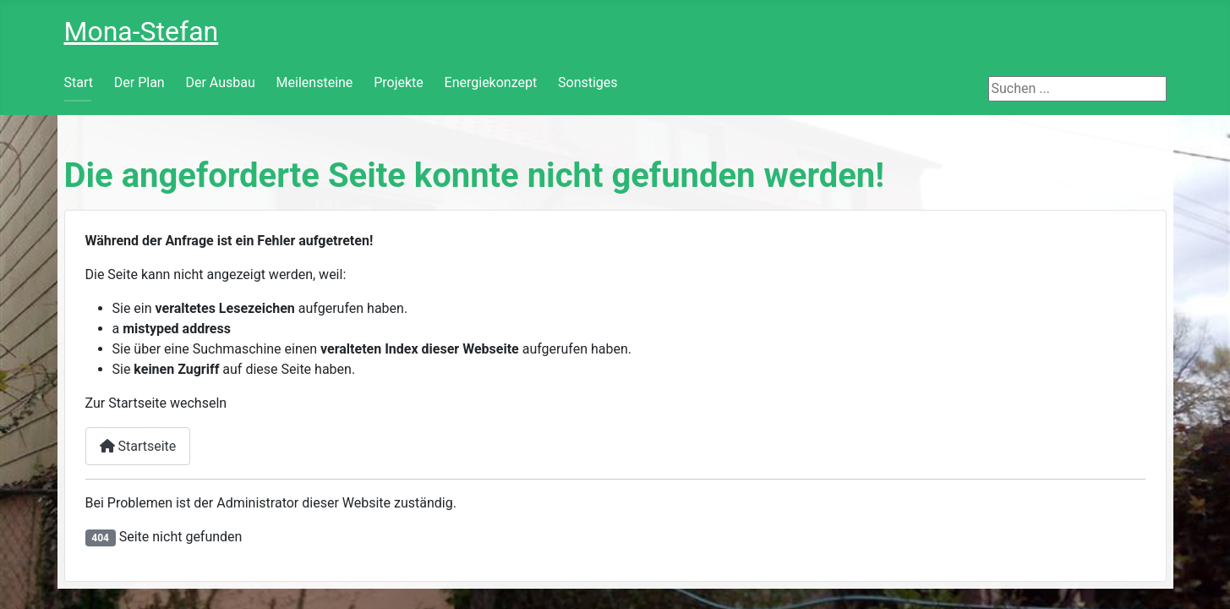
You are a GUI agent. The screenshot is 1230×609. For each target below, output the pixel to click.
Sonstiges (588, 82)
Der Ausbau (219, 82)
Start (78, 82)
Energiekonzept (491, 82)
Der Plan (139, 82)
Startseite (138, 446)
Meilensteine (314, 82)
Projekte (399, 82)
